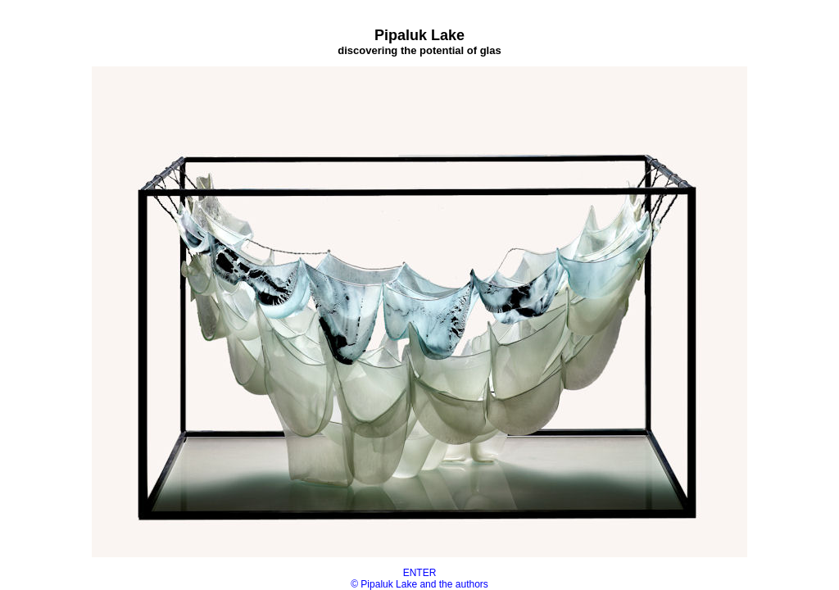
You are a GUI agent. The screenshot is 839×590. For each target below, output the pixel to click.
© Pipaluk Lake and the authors (419, 584)
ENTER (420, 573)
